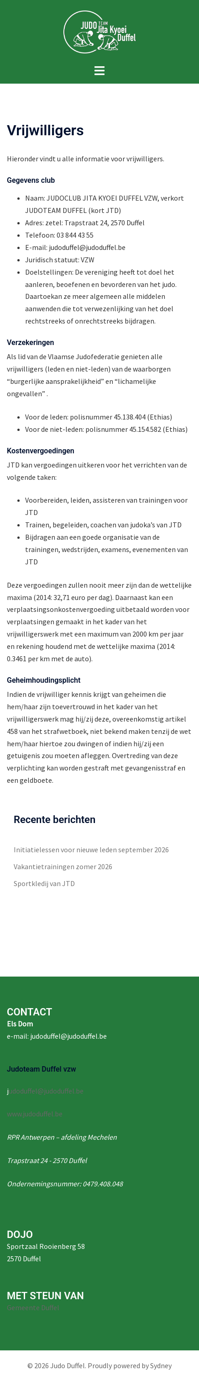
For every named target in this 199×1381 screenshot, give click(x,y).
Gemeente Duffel (33, 1307)
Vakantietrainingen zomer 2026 (63, 866)
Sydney (161, 1365)
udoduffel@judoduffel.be (46, 1090)
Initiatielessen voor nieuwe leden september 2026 (91, 849)
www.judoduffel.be (35, 1113)
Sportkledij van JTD (44, 883)
